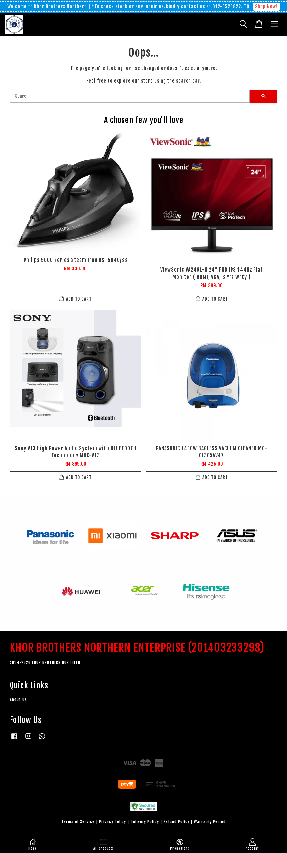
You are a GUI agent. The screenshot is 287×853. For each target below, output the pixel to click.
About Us (18, 699)
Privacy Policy (112, 821)
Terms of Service (78, 821)
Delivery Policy (145, 821)
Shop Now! (266, 6)
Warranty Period (210, 821)
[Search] (130, 96)
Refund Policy (176, 821)
